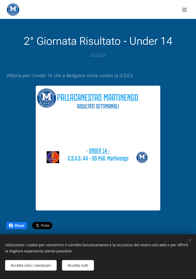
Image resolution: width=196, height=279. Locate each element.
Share (16, 226)
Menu (184, 9)
